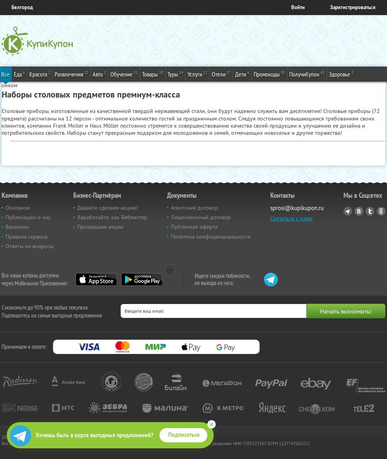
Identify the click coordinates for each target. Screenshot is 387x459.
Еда (19, 73)
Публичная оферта (194, 226)
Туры (175, 73)
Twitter (370, 211)
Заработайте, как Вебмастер (112, 217)
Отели (221, 73)
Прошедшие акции (100, 226)
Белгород (22, 7)
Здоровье (341, 73)
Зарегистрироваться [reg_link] (353, 7)
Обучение (124, 73)
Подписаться (183, 434)
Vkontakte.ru (359, 211)
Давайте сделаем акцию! (107, 207)
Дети (242, 73)
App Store (96, 279)
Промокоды (269, 73)
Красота (39, 73)
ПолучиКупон (306, 73)
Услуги (197, 73)
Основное (18, 207)
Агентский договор (194, 207)
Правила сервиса (26, 236)
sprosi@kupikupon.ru (297, 208)
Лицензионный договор (201, 217)
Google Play (142, 279)
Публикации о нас (28, 217)
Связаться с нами (291, 218)
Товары (152, 73)
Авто (99, 73)
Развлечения (71, 73)
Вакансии (17, 226)
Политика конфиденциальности (210, 236)
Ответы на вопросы (29, 246)
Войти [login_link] (298, 7)
